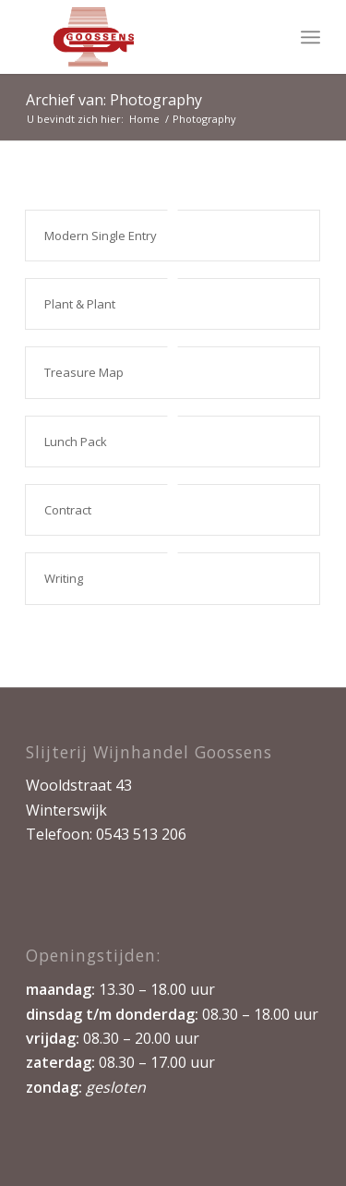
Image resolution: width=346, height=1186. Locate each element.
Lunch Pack (75, 441)
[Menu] (310, 37)
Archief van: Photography (114, 100)
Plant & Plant (79, 304)
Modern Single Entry (100, 235)
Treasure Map (84, 372)
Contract (67, 510)
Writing (63, 578)
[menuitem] (310, 37)
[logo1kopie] (143, 37)
